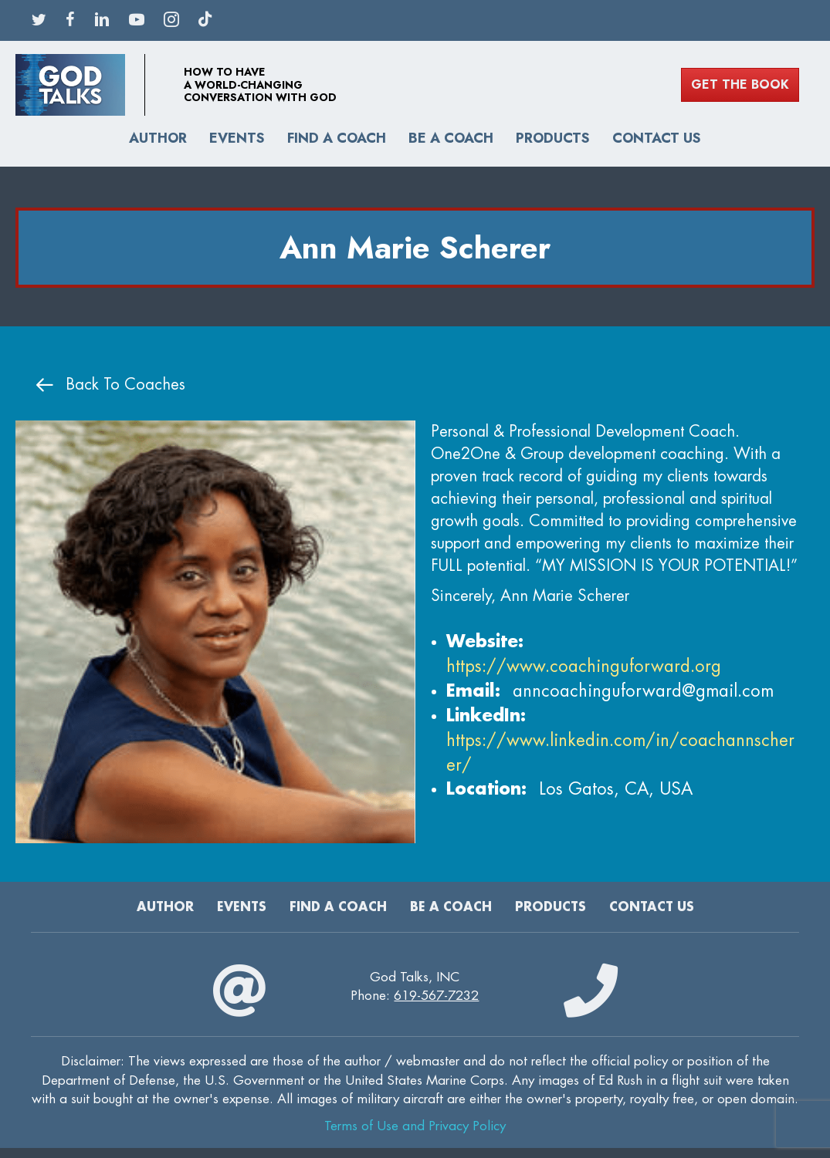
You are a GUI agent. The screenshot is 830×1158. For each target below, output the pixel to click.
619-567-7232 (436, 995)
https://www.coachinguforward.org (583, 666)
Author (158, 138)
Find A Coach (336, 138)
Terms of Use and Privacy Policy (415, 1126)
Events (237, 138)
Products (553, 138)
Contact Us (656, 138)
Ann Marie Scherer (415, 247)
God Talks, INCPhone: (415, 987)
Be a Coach (450, 138)
